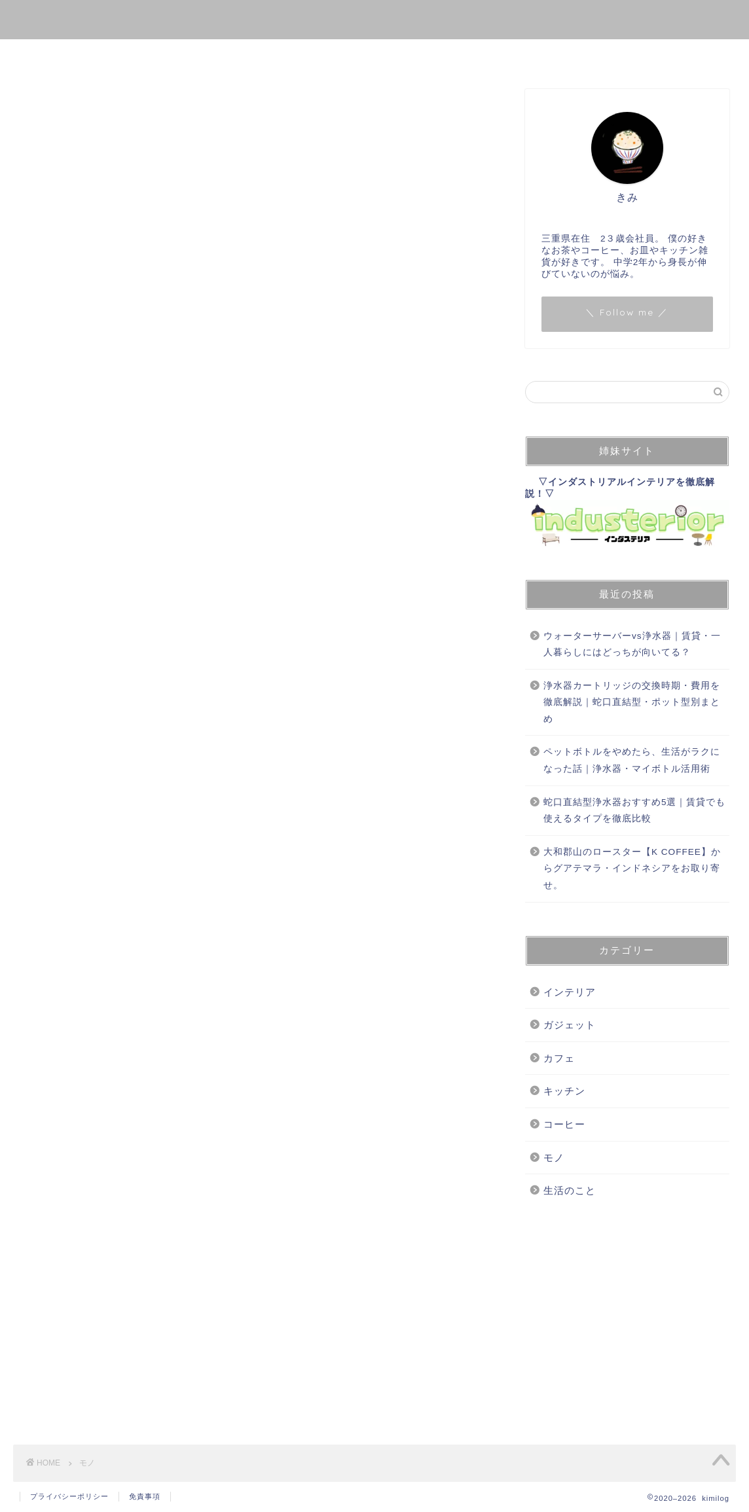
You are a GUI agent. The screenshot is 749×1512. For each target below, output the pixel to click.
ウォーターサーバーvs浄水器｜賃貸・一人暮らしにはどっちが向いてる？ (632, 644)
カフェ (559, 1058)
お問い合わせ (481, 55)
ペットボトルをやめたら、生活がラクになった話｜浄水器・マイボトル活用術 (631, 760)
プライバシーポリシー (69, 1496)
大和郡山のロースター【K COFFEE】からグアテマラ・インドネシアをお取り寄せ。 (632, 868)
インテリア (569, 992)
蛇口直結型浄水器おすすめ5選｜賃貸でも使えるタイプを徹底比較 (634, 810)
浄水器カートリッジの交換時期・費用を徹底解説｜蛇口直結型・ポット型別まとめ (631, 702)
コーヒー (311, 55)
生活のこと (391, 55)
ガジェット (569, 1024)
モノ (246, 55)
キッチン (564, 1090)
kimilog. (374, 18)
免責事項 (144, 1496)
